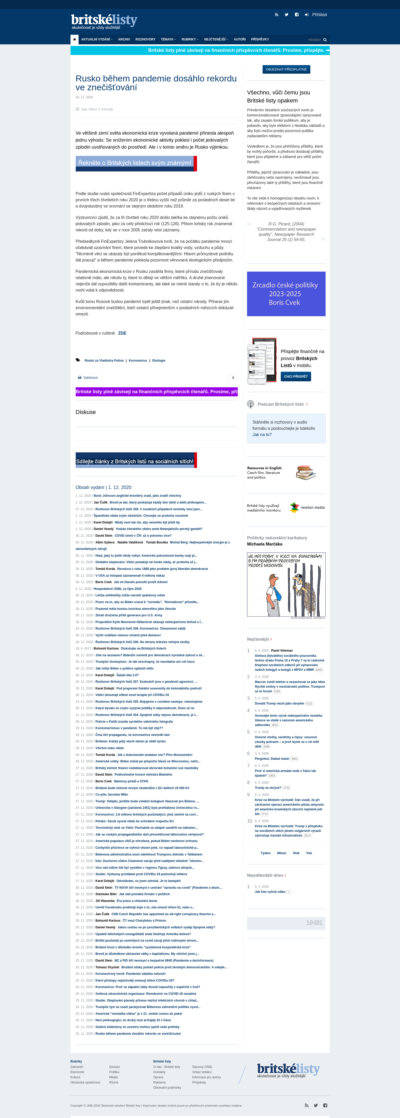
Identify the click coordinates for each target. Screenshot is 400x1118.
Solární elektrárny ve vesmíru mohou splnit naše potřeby (137, 1027)
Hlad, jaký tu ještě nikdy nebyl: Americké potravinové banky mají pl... (146, 555)
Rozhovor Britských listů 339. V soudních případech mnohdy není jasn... (148, 509)
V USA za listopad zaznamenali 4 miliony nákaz (130, 575)
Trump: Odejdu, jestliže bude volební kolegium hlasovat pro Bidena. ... (147, 801)
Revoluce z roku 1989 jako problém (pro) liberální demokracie (162, 569)
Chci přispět (296, 376)
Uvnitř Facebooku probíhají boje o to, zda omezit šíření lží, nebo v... (145, 907)
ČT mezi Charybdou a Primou (144, 920)
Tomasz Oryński (107, 967)
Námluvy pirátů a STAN (131, 781)
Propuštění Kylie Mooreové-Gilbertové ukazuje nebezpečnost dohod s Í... (149, 622)
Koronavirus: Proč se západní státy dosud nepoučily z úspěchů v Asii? (147, 987)
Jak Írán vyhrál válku (273, 892)
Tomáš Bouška (157, 542)
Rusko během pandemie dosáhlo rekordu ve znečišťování (138, 1034)
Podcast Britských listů (276, 404)
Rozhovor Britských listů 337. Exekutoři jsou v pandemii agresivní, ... (146, 682)
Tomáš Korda (105, 569)
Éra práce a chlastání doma (137, 901)
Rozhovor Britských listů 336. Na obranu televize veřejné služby (142, 642)
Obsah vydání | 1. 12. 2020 (104, 487)
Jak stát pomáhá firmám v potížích (144, 894)
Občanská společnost (85, 1082)
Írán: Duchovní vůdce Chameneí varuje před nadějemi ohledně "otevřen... (149, 861)
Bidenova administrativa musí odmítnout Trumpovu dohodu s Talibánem (148, 854)
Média (113, 1077)
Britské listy (107, 22)
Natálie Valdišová (130, 542)
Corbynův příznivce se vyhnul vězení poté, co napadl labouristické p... (147, 848)
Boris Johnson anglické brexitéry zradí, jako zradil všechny (137, 496)
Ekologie (158, 360)
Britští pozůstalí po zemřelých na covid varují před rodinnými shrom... (147, 940)
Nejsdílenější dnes (265, 875)
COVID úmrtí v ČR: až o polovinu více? (143, 535)
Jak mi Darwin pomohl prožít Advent (140, 582)
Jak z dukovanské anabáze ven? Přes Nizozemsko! (154, 755)
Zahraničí (77, 1067)
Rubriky (190, 39)
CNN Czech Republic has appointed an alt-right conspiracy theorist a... (163, 914)
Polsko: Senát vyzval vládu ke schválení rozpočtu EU (134, 821)
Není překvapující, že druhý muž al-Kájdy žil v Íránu (133, 1020)
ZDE (122, 333)
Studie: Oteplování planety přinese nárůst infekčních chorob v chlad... (147, 1000)
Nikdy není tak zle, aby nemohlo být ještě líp (147, 522)
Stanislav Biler (106, 894)
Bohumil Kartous (106, 648)
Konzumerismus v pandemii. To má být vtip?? (129, 728)
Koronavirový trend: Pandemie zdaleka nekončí (130, 974)
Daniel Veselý (104, 529)
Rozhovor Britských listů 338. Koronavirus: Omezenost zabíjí (140, 628)
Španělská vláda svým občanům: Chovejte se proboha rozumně (141, 515)
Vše (309, 853)
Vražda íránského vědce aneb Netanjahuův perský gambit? (159, 529)
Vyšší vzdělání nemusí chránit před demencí (128, 635)
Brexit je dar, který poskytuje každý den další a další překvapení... (158, 502)
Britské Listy (288, 1071)
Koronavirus (138, 360)
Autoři (240, 39)
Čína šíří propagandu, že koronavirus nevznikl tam (132, 735)
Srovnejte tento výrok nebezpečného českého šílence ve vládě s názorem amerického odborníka (288, 720)
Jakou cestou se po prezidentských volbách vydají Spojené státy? (166, 927)
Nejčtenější (216, 39)
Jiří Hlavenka (105, 901)
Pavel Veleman (282, 650)
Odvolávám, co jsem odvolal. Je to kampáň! (148, 881)
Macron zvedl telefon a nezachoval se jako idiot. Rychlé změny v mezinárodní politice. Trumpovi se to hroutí (290, 687)
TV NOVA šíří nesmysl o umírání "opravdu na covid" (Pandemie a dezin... (168, 887)
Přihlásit (316, 14)
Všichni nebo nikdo (109, 748)
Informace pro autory (206, 1077)
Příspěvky (260, 39)
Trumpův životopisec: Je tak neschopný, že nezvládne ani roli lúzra (144, 662)
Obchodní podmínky (167, 1087)
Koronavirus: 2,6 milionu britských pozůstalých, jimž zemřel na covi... (146, 814)
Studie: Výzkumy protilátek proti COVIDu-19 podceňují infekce (141, 874)
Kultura (75, 1077)
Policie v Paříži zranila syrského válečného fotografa (134, 721)
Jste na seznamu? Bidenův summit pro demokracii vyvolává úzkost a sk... (150, 655)
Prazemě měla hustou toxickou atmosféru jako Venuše (135, 609)
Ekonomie (77, 1072)
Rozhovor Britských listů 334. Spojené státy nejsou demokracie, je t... (146, 715)
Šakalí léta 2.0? (127, 675)
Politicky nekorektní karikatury (277, 541)
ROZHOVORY (146, 39)
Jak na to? (262, 434)
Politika (114, 1072)
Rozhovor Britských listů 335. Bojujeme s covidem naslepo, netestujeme (148, 701)
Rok (296, 853)
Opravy (158, 1077)
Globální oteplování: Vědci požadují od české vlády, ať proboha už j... (146, 562)
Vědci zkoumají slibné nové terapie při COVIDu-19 (132, 695)
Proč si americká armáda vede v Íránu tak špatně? (285, 773)
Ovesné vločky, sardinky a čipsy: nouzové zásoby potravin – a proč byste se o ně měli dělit (287, 742)
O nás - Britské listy (166, 1067)
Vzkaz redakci (202, 1072)
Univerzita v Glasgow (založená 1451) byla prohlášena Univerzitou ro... (147, 808)
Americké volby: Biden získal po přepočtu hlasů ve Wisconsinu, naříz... (147, 761)
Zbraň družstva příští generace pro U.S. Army (128, 615)
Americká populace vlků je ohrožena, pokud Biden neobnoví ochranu (146, 841)
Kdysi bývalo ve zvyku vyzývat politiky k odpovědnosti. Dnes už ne (144, 708)
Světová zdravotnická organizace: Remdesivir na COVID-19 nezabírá (145, 994)
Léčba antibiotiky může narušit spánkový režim (130, 595)
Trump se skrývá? (273, 788)
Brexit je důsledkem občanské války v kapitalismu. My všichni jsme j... (147, 954)
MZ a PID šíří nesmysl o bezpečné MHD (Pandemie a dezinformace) (164, 960)
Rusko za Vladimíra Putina (104, 360)
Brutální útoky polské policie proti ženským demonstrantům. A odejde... (174, 967)
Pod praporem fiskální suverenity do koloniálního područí (159, 688)
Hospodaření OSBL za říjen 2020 (118, 589)
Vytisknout (88, 377)
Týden (266, 853)
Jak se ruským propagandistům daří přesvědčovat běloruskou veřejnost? (149, 834)
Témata (168, 39)
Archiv (124, 39)
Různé (113, 1082)
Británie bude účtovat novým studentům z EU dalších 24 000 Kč (142, 788)
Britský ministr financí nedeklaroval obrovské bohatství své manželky (146, 768)
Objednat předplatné (286, 69)
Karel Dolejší (103, 522)
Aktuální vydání (97, 39)
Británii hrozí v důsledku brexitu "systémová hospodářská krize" (143, 947)
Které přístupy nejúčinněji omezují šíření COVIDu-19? (134, 980)
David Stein (103, 535)
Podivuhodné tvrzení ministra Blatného (143, 774)
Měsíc (281, 853)
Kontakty (159, 1072)
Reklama (159, 1082)
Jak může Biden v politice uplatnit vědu (124, 668)
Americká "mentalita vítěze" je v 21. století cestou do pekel (138, 1014)
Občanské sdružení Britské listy (120, 1105)
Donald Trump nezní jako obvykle (284, 703)
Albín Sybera (104, 542)
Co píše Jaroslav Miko (111, 794)
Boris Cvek (103, 582)
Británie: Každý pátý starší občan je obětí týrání (130, 741)
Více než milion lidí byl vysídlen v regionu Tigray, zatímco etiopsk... (144, 867)
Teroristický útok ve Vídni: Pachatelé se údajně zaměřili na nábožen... (146, 828)
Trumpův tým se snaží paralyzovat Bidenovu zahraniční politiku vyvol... (147, 1007)
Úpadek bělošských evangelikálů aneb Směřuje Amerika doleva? (143, 934)
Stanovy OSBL (202, 1067)
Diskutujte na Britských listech (143, 648)
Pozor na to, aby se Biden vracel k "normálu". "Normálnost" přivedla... (147, 602)
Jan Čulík (101, 502)
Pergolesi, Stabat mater (277, 759)
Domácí (114, 1067)
